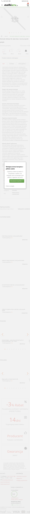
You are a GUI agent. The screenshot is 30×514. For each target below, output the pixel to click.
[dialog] (15, 175)
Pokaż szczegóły (10, 186)
